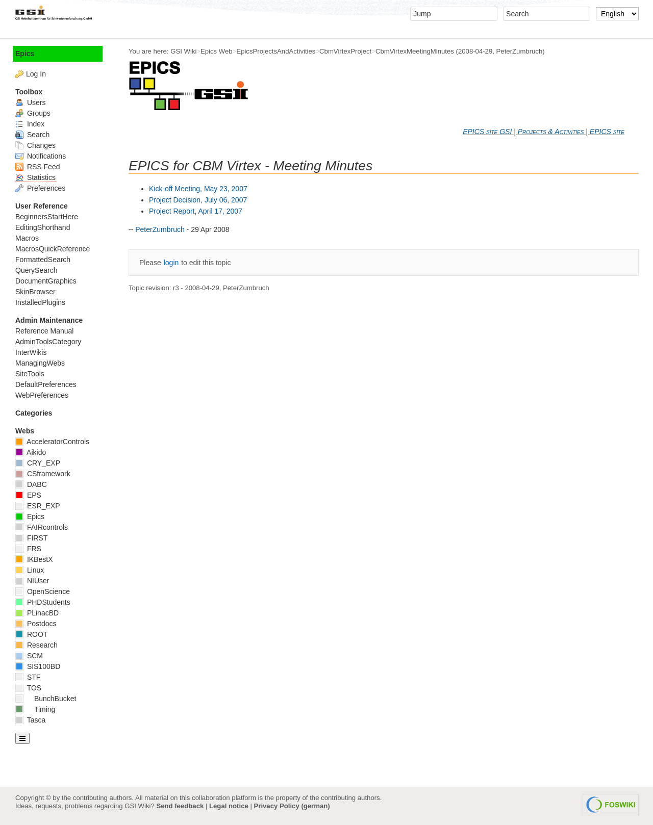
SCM (29, 656)
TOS (28, 688)
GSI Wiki (183, 51)
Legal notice (228, 806)
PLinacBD (37, 613)
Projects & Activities (551, 131)
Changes (35, 145)
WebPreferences (41, 395)
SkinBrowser (35, 292)
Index (29, 124)
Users (30, 102)
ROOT (31, 634)
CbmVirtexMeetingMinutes (414, 51)
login (171, 263)
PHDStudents (42, 602)
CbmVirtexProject (345, 51)
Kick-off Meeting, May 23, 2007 (198, 189)
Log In (36, 74)
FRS (28, 549)
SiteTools (29, 374)
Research (36, 645)
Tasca (30, 720)
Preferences (40, 188)
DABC (31, 484)
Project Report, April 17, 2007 (195, 211)
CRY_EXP (37, 463)
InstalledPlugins (40, 302)
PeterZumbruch (519, 51)
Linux (29, 570)
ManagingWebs (40, 363)
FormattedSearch (42, 259)
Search (32, 135)
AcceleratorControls (52, 441)
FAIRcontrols (41, 527)
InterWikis (30, 352)
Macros (27, 238)
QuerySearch (36, 270)
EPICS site (607, 131)
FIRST (31, 538)
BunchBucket (45, 698)
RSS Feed (37, 167)
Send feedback (180, 806)
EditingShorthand (42, 227)
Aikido (30, 452)
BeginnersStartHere (46, 217)
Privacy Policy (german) (292, 806)
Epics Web (216, 51)
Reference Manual (44, 331)
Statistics (35, 177)
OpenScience (42, 591)
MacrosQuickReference (52, 249)
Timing (35, 709)
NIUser (32, 581)
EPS (28, 495)
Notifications (40, 156)
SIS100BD (37, 666)
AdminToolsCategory (48, 342)
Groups (33, 113)
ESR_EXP (37, 506)
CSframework (42, 474)
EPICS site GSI (487, 131)
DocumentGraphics (46, 281)
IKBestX (34, 559)
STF (27, 677)
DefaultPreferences (46, 384)
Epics (24, 53)
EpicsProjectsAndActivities (275, 51)
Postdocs (35, 624)
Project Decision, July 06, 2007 (198, 200)
